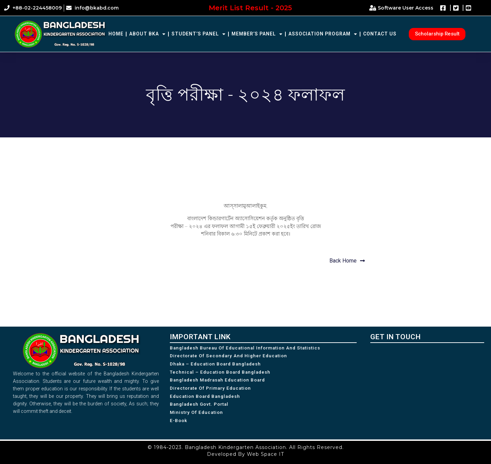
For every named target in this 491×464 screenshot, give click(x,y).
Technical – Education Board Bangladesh (222, 374)
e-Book (179, 426)
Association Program (322, 34)
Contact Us (380, 33)
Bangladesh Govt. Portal (201, 409)
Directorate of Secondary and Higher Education (231, 356)
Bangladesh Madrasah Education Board (220, 383)
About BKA (147, 34)
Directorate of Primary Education (212, 391)
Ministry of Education (197, 417)
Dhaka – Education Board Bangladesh (218, 365)
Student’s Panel (199, 34)
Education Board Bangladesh (207, 400)
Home (115, 33)
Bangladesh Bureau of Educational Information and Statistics (248, 348)
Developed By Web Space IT (245, 454)
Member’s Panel (257, 34)
